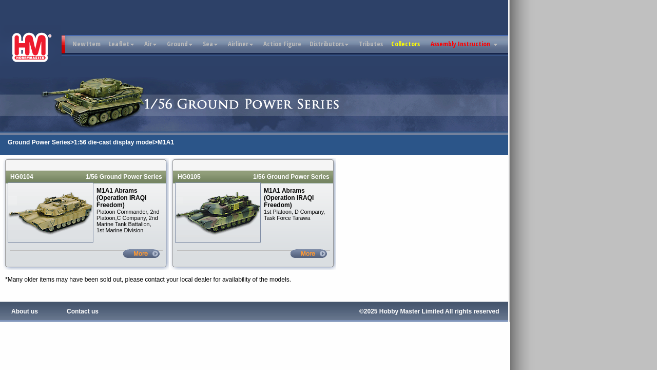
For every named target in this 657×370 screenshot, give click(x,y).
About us (24, 311)
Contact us (83, 311)
